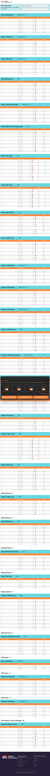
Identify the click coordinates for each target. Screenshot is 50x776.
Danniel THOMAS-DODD (10, 471)
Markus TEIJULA (8, 94)
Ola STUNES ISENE (8, 222)
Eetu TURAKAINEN (8, 586)
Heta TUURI (7, 506)
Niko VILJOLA (8, 529)
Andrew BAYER (8, 131)
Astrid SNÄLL (7, 616)
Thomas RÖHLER (8, 244)
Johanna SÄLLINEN (9, 623)
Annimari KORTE (8, 361)
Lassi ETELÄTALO (8, 259)
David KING (7, 112)
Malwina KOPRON (8, 741)
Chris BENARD (8, 195)
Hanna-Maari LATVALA (9, 277)
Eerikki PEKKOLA (8, 50)
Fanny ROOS (7, 476)
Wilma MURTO (8, 425)
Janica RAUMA (8, 600)
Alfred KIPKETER (8, 90)
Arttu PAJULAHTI (8, 173)
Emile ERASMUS (8, 30)
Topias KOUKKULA (8, 204)
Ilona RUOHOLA (8, 683)
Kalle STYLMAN (8, 567)
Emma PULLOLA (8, 449)
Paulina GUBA (7, 480)
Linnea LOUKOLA (8, 690)
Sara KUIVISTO (8, 348)
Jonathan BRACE (8, 54)
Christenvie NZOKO (9, 715)
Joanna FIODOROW (9, 730)
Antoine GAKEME (8, 98)
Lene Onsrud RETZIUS (9, 427)
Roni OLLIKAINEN (8, 162)
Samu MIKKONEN (8, 526)
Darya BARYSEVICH (9, 337)
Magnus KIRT (7, 242)
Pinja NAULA (7, 711)
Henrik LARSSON (8, 26)
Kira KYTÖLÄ (7, 453)
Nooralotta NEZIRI (8, 363)
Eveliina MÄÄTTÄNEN (9, 642)
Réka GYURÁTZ (8, 737)
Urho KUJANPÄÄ (8, 588)
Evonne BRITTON (8, 367)
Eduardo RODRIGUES (9, 109)
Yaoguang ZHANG (8, 160)
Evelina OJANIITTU (8, 304)
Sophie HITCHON (8, 747)
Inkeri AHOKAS (8, 706)
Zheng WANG (7, 732)
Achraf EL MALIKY (8, 99)
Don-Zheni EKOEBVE (9, 568)
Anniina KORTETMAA (9, 301)
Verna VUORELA (8, 709)
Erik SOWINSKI (8, 87)
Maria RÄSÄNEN (8, 323)
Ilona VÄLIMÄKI (8, 609)
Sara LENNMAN (8, 487)
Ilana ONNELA (8, 694)
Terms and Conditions (22, 761)
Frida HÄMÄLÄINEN (9, 644)
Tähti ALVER (7, 451)
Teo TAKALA (7, 260)
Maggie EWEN (7, 482)
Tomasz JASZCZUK (9, 164)
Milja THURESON (8, 319)
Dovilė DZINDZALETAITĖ (10, 445)
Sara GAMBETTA (8, 478)
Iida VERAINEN (8, 684)
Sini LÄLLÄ (7, 510)
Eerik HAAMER (8, 582)
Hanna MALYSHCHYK (9, 743)
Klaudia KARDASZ (8, 484)
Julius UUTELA (8, 540)
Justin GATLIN (8, 21)
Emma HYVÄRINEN (8, 392)
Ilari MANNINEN (8, 121)
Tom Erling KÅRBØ (8, 142)
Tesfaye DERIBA (8, 136)
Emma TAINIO (7, 681)
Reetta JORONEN (8, 605)
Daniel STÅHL (7, 233)
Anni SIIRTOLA (8, 390)
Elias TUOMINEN (8, 535)
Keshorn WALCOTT (9, 246)
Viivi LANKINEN (8, 621)
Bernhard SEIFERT (8, 249)
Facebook (35, 758)
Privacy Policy (20, 765)
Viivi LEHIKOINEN (8, 641)
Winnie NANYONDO (9, 334)
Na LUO (6, 736)
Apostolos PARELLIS (9, 227)
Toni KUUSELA (8, 251)
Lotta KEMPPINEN (8, 279)
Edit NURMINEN (8, 686)
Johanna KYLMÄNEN (9, 302)
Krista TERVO (7, 745)
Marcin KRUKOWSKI (9, 253)
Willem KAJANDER (8, 72)
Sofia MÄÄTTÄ (8, 707)
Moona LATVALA (8, 611)
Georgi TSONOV (8, 200)
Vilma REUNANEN (8, 692)
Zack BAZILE (7, 165)
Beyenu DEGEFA (8, 341)
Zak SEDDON (7, 140)
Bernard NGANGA (8, 149)
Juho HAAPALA (8, 667)
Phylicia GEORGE (8, 368)
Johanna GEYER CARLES (10, 346)
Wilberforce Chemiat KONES (10, 151)
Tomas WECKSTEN (8, 584)
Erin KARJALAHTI (8, 653)
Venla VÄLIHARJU (8, 688)
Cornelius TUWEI (8, 83)
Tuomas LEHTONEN (9, 565)
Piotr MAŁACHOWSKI (9, 220)
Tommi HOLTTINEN (9, 580)
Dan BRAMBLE (8, 167)
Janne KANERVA (8, 538)
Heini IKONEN (7, 629)
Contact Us (20, 759)
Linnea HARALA (8, 612)
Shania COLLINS (8, 271)
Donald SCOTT (8, 191)
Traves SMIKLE (8, 224)
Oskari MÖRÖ (7, 556)
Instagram (35, 760)
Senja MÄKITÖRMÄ (8, 489)
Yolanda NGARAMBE (9, 339)
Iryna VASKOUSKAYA (9, 443)
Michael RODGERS (8, 19)
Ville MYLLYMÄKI (8, 74)
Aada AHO (7, 646)
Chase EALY (7, 469)
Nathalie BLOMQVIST (9, 601)
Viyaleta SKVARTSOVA (9, 447)
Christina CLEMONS (9, 359)
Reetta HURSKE (8, 365)
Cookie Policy (20, 763)
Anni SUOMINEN (8, 620)
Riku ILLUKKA (7, 70)
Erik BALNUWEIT (8, 120)
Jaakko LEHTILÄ (8, 527)
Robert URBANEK (8, 226)
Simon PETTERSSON (9, 231)
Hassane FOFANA (8, 111)
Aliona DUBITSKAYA (9, 473)
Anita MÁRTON (8, 485)
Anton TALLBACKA (9, 559)
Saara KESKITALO (8, 410)
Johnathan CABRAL (9, 114)
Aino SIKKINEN (8, 625)
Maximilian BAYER (8, 118)
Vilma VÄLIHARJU (8, 716)
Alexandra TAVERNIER (9, 734)
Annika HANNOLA (8, 650)
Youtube (35, 764)
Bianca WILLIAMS (8, 282)
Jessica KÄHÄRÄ (8, 505)
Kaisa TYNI (7, 607)
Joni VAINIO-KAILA (9, 558)
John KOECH (7, 138)
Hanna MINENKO (8, 460)
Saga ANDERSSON (8, 429)
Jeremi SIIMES (7, 669)
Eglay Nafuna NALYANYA (10, 350)
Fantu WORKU (8, 335)
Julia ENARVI (7, 409)
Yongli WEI (7, 275)
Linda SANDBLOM (8, 503)
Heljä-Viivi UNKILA (8, 618)
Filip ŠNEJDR (7, 89)
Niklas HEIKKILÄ (8, 537)
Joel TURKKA (7, 665)
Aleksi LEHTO (7, 48)
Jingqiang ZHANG (8, 171)
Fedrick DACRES (8, 217)
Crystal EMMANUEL (9, 270)
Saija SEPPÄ (7, 603)
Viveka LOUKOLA (8, 713)
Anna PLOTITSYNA (8, 370)
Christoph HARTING (9, 218)
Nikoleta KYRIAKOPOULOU (10, 423)
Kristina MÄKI (7, 343)
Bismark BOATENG (8, 28)
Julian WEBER (7, 255)
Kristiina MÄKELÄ (8, 440)
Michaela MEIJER (8, 421)
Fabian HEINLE (8, 169)
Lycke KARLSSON (8, 627)
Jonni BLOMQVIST (8, 561)
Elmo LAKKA (7, 116)
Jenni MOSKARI (8, 614)
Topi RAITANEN (8, 134)
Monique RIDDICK (8, 474)
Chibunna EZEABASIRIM (9, 563)
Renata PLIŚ (7, 345)
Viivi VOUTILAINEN (8, 508)
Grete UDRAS (7, 512)
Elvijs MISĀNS (7, 198)
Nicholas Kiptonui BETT (9, 132)
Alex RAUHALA (8, 533)
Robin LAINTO (8, 544)
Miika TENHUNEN (8, 147)
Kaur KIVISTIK (7, 143)
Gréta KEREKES (8, 372)
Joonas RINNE (7, 96)
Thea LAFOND (8, 442)
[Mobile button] (11, 2)
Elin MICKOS (7, 648)
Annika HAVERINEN (8, 321)
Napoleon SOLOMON (9, 145)
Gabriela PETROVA (8, 438)
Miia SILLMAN (7, 514)
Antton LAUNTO (8, 531)
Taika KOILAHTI (8, 281)
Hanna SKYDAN (8, 739)
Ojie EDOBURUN (8, 25)
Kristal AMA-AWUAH (9, 273)
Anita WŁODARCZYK (9, 728)
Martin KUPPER (8, 229)
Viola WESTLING (8, 652)
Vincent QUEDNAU (8, 542)
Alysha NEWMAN (8, 420)
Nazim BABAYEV (8, 196)
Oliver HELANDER (8, 248)
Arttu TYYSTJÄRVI (8, 202)
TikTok (34, 766)
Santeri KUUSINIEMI (8, 52)
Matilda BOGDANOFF (9, 388)
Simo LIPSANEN (8, 193)
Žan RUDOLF (7, 92)
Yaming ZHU (7, 189)
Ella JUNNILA (7, 501)
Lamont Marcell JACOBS (10, 23)
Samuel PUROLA (8, 32)
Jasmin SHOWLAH (8, 324)
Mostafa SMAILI (8, 85)
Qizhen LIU (7, 257)
